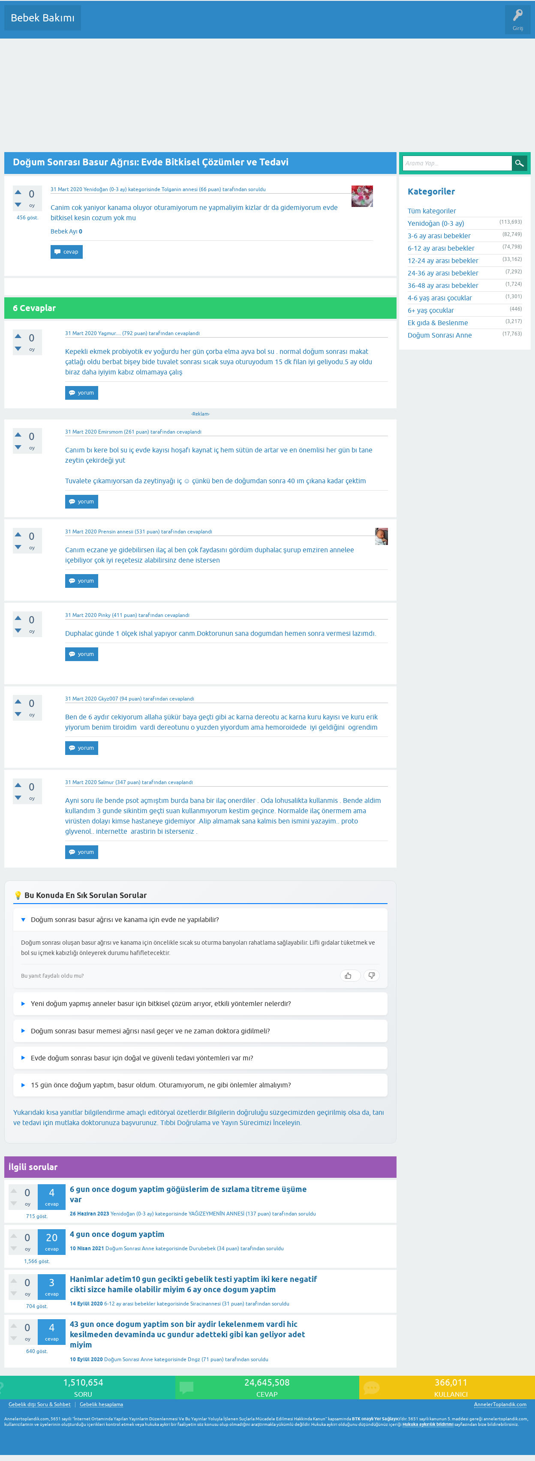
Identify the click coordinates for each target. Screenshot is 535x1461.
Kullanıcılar (211, 24)
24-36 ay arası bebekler (443, 273)
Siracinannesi (205, 1304)
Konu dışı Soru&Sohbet (298, 24)
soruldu (257, 189)
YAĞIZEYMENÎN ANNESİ (217, 1214)
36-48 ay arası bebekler (443, 285)
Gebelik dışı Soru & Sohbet (40, 1404)
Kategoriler (175, 24)
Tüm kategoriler (432, 211)
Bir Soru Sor (246, 24)
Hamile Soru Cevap (359, 24)
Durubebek (202, 1248)
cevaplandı (187, 333)
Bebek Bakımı (43, 18)
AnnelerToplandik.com (500, 1404)
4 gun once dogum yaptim (117, 1234)
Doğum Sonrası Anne (129, 1248)
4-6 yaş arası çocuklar (440, 298)
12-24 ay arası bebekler (443, 260)
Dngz (194, 1359)
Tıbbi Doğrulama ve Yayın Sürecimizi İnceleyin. (231, 1122)
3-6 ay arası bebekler (439, 236)
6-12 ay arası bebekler (130, 1304)
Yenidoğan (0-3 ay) (105, 189)
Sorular (96, 24)
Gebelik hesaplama (101, 1404)
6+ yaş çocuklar (431, 310)
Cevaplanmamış (133, 24)
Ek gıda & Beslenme (438, 322)
